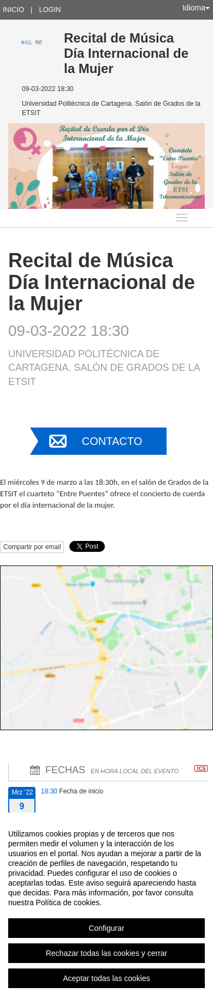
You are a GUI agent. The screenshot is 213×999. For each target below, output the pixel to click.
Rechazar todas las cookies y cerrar (107, 953)
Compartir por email (32, 547)
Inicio (13, 9)
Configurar (106, 928)
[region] (106, 906)
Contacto (112, 441)
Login (50, 9)
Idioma (196, 7)
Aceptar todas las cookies (106, 978)
